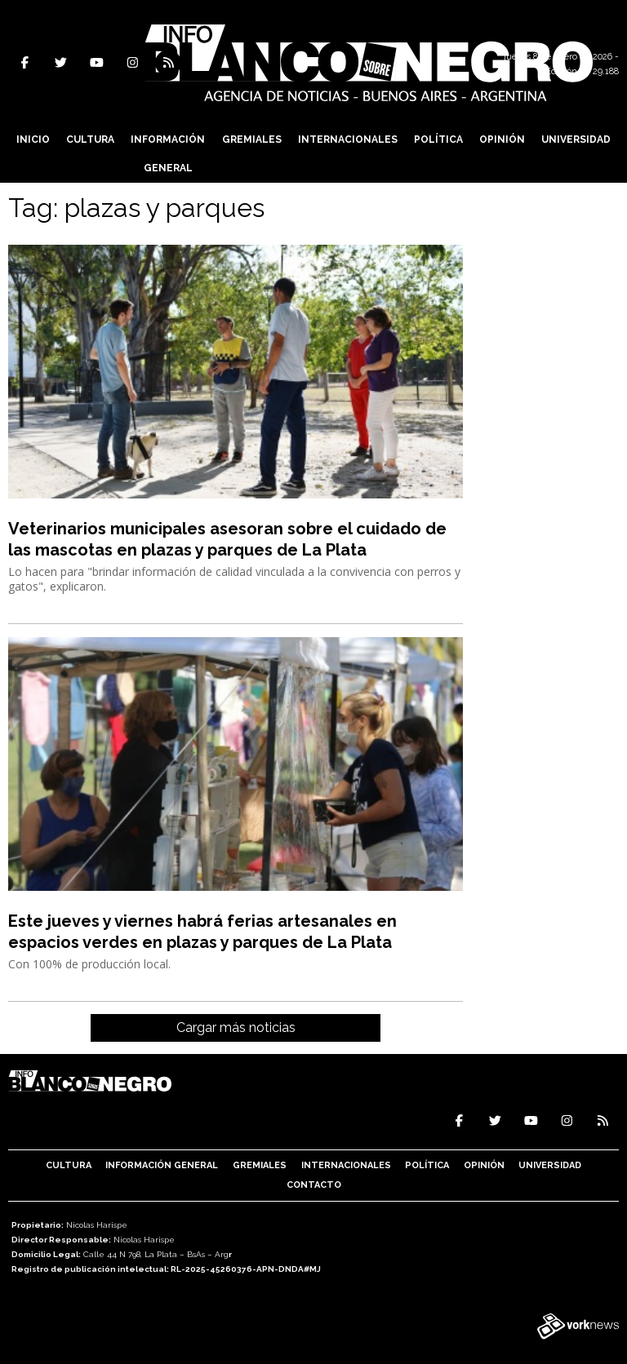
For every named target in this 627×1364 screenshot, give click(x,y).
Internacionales (348, 139)
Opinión (502, 139)
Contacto (314, 1185)
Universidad (576, 139)
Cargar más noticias (236, 1027)
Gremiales (252, 139)
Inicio (33, 139)
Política (438, 139)
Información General (168, 154)
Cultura (90, 139)
